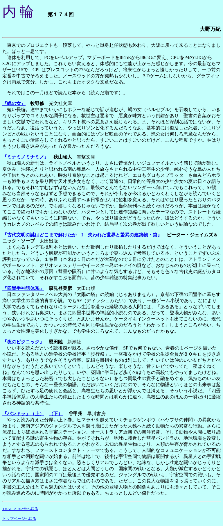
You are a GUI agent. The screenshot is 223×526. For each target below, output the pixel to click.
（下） (56, 413)
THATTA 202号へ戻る (20, 509)
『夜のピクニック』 (23, 341)
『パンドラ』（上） (23, 413)
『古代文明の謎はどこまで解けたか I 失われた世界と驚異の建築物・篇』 (82, 234)
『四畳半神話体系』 (23, 288)
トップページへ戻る (19, 518)
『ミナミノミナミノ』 (25, 156)
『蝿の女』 (14, 103)
